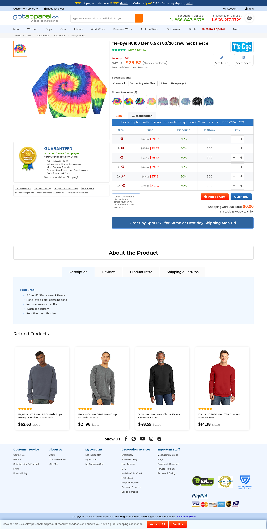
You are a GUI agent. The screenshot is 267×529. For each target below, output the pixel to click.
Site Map (53, 464)
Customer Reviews (130, 487)
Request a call (54, 8)
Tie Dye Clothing (42, 188)
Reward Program (166, 468)
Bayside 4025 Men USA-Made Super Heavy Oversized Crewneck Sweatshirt (40, 417)
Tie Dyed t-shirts (23, 188)
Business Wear (124, 29)
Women (33, 29)
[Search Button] (139, 18)
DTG (123, 468)
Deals (192, 29)
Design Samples (129, 492)
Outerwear (175, 29)
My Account (230, 8)
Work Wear (99, 29)
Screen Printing (129, 459)
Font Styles (127, 478)
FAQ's (16, 468)
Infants (80, 29)
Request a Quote (129, 482)
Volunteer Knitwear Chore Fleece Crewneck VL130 (159, 416)
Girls (64, 29)
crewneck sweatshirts (77, 192)
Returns (17, 459)
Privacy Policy (20, 473)
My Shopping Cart (94, 464)
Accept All (157, 524)
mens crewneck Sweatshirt (50, 192)
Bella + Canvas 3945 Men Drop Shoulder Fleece (97, 416)
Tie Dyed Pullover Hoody (66, 188)
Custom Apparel (215, 29)
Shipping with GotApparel (26, 464)
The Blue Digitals (185, 516)
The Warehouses (58, 459)
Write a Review (137, 49)
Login (249, 8)
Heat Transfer (128, 464)
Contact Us (18, 455)
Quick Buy (241, 196)
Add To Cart (214, 196)
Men (17, 29)
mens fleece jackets (24, 192)
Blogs (160, 459)
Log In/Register (93, 455)
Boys (50, 29)
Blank (120, 116)
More (238, 29)
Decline (177, 524)
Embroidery (127, 455)
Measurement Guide (168, 455)
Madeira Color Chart (131, 473)
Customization (142, 116)
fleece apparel (87, 188)
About (52, 455)
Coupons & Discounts (168, 464)
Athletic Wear (151, 29)
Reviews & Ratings (167, 473)
